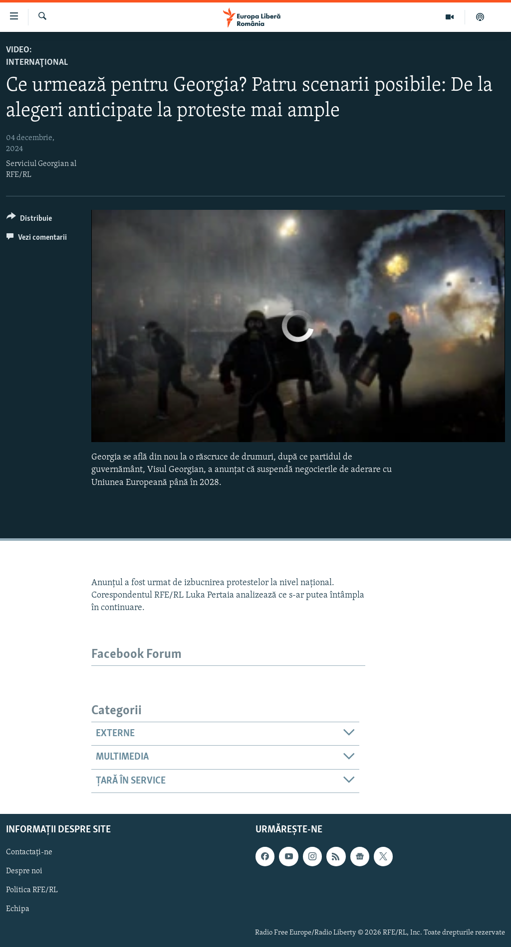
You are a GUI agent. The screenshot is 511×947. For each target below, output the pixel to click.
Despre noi (24, 872)
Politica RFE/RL (32, 891)
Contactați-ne (29, 852)
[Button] (29, 220)
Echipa (17, 910)
